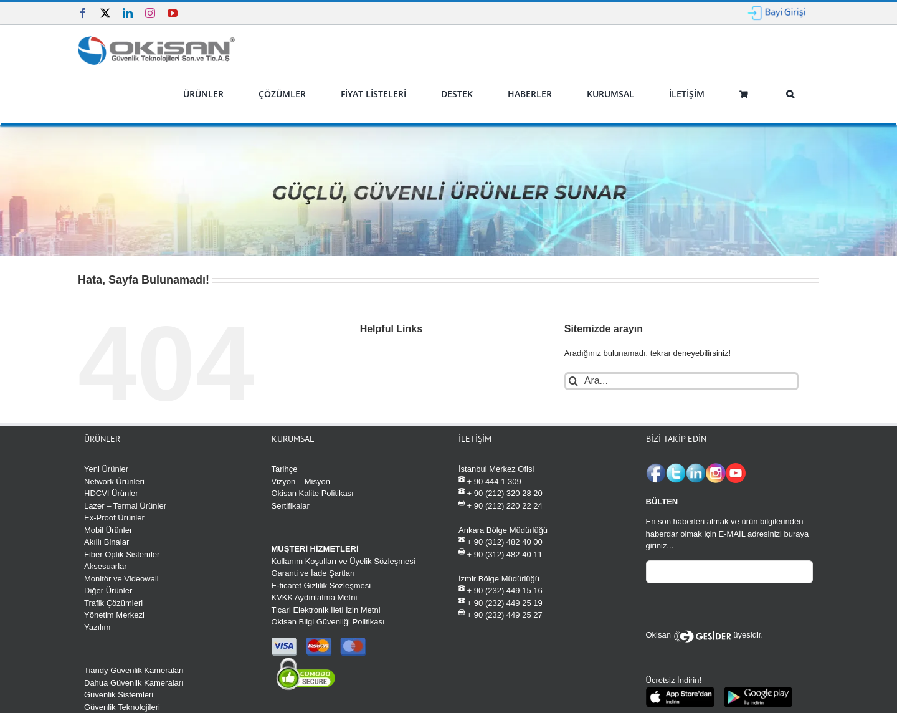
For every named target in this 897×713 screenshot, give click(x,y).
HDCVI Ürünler (111, 493)
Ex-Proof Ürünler (114, 517)
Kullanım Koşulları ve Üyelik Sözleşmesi (343, 561)
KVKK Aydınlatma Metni (315, 597)
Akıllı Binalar (106, 542)
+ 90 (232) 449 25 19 (500, 602)
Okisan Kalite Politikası (313, 493)
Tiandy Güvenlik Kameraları (134, 670)
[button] (790, 94)
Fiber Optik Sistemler (121, 554)
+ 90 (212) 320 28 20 (500, 492)
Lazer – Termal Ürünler (125, 505)
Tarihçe (285, 469)
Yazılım (97, 627)
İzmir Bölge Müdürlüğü (498, 578)
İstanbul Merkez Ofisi (496, 469)
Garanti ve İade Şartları (313, 573)
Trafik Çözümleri (113, 603)
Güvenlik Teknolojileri (122, 707)
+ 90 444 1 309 (489, 481)
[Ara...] (681, 381)
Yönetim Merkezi (114, 615)
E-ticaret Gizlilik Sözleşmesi (321, 585)
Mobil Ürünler (108, 530)
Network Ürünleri (114, 481)
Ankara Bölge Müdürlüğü (503, 530)
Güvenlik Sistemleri (118, 694)
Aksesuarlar (105, 566)
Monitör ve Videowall (121, 578)
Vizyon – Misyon (301, 481)
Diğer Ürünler (108, 590)
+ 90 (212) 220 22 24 (500, 505)
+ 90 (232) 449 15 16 (500, 590)
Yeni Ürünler (106, 469)
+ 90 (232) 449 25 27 (500, 614)
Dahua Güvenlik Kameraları (134, 682)
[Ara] (573, 381)
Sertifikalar (291, 505)
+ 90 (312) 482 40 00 (500, 541)
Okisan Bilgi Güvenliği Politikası (328, 621)
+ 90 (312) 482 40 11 (500, 553)
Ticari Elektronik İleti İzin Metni (326, 610)
